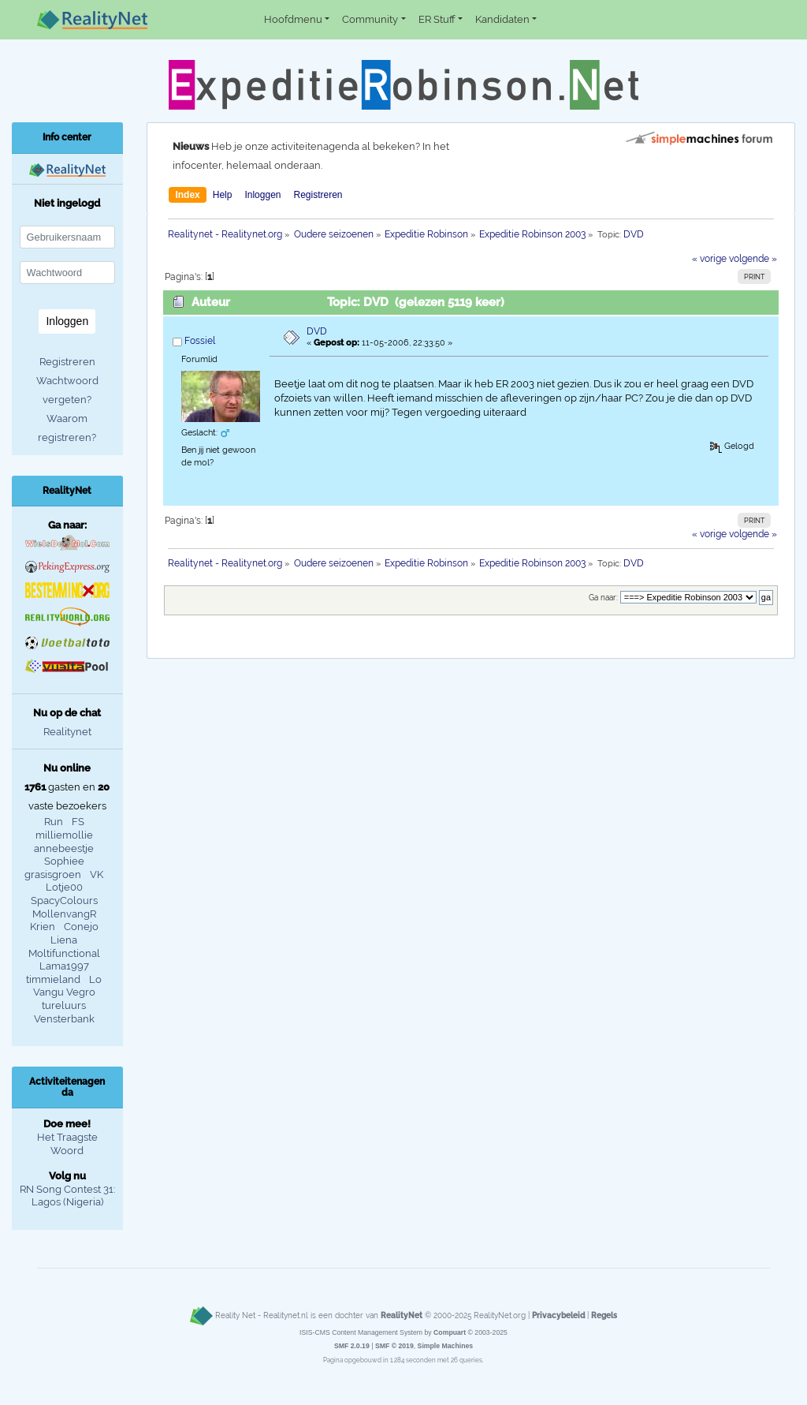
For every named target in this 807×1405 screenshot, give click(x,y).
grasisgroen (52, 874)
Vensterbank (64, 1019)
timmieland (53, 979)
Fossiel (199, 340)
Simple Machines (446, 1346)
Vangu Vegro (64, 992)
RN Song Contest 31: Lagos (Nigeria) (67, 1196)
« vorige (709, 258)
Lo (95, 979)
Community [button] (370, 19)
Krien (42, 926)
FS (78, 822)
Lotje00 (64, 887)
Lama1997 (64, 966)
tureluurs (64, 1005)
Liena (63, 940)
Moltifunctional (64, 953)
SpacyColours (64, 900)
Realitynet (67, 732)
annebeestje (64, 848)
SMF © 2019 (394, 1346)
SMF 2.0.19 (352, 1346)
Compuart (449, 1332)
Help (222, 194)
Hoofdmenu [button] (293, 19)
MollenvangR (64, 914)
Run (53, 822)
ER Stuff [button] (437, 19)
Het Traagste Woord (67, 1144)
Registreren (317, 194)
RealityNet (401, 1315)
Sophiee (64, 861)
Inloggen (262, 194)
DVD (317, 331)
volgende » (753, 258)
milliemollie (64, 835)
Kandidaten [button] (502, 19)
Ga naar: (603, 597)
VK (96, 874)
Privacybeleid (558, 1315)
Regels (604, 1315)
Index (187, 194)
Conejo (81, 926)
